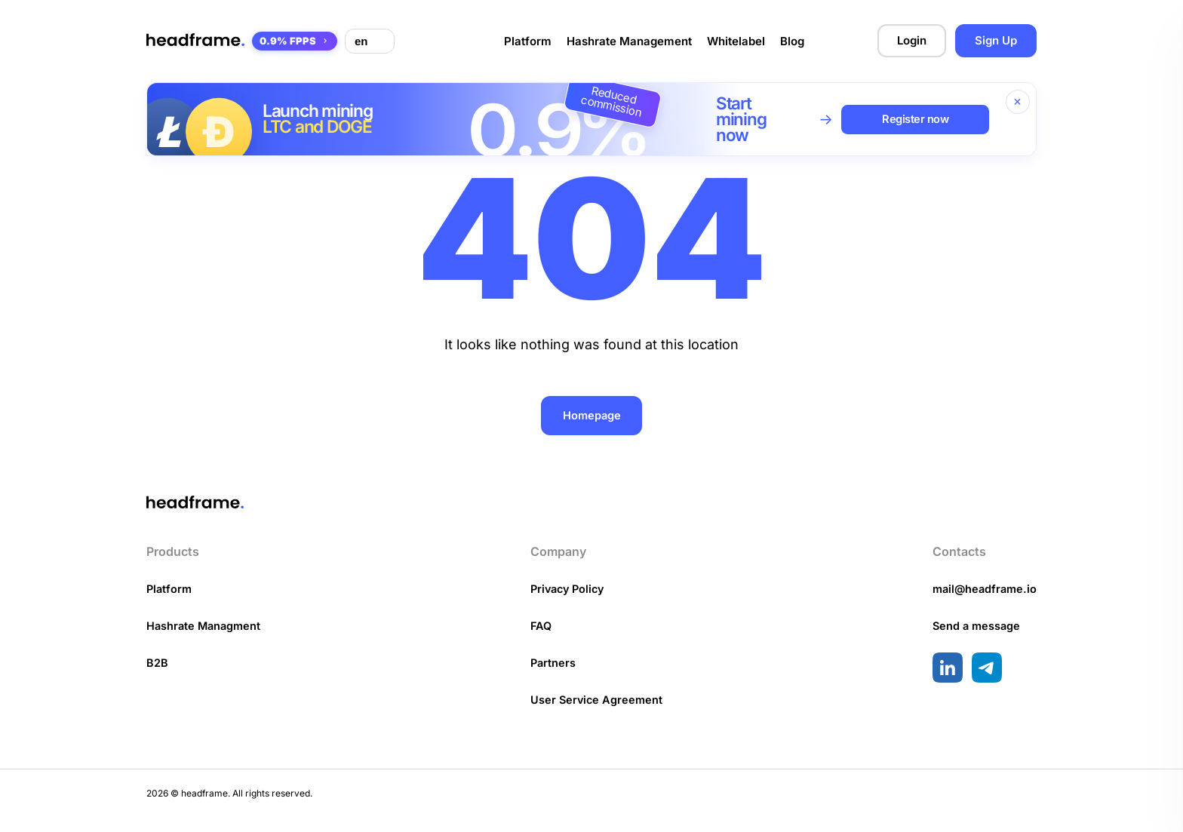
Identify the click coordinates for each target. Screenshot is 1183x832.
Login (911, 40)
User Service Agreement (596, 713)
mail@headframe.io (982, 602)
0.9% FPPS (295, 41)
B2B (157, 676)
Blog (792, 41)
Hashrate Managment (205, 639)
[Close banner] (1018, 102)
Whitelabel (736, 41)
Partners (552, 676)
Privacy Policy (568, 602)
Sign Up (996, 40)
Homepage (592, 415)
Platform (528, 41)
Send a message (973, 639)
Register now (918, 119)
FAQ (540, 639)
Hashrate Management (629, 41)
